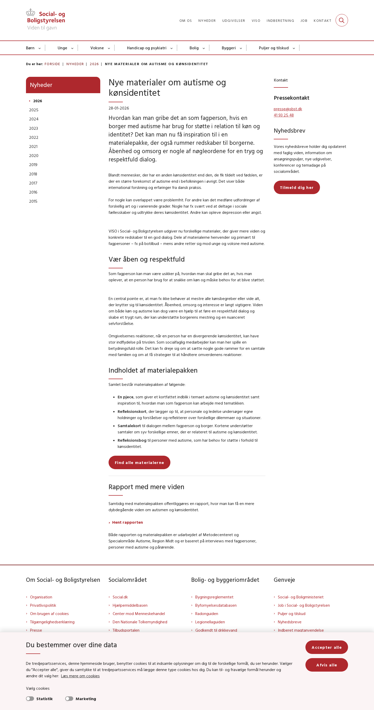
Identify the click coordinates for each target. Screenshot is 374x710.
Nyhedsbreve (290, 621)
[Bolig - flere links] (204, 48)
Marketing (86, 698)
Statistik (44, 698)
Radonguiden (206, 613)
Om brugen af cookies (49, 613)
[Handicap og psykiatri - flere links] (171, 48)
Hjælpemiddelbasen (130, 605)
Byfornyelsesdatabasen (216, 605)
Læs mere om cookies (80, 675)
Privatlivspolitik (43, 605)
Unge (62, 47)
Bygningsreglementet (214, 596)
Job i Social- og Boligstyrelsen (304, 605)
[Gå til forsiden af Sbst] (45, 20)
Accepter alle (327, 647)
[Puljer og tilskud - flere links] (294, 48)
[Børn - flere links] (40, 48)
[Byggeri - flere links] (241, 48)
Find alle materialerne (139, 462)
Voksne (97, 47)
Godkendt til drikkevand (216, 630)
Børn (30, 47)
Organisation (41, 596)
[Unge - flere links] (72, 48)
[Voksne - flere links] (109, 48)
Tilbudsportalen (126, 630)
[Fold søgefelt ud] (342, 20)
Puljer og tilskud (274, 47)
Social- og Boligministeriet (301, 596)
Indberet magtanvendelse (301, 630)
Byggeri (229, 47)
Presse (36, 630)
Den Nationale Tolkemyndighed (140, 621)
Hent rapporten (127, 522)
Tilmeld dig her (297, 187)
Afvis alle (326, 664)
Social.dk (120, 596)
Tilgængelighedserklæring (52, 621)
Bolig (194, 47)
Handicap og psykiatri (146, 47)
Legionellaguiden (210, 621)
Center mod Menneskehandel (139, 613)
